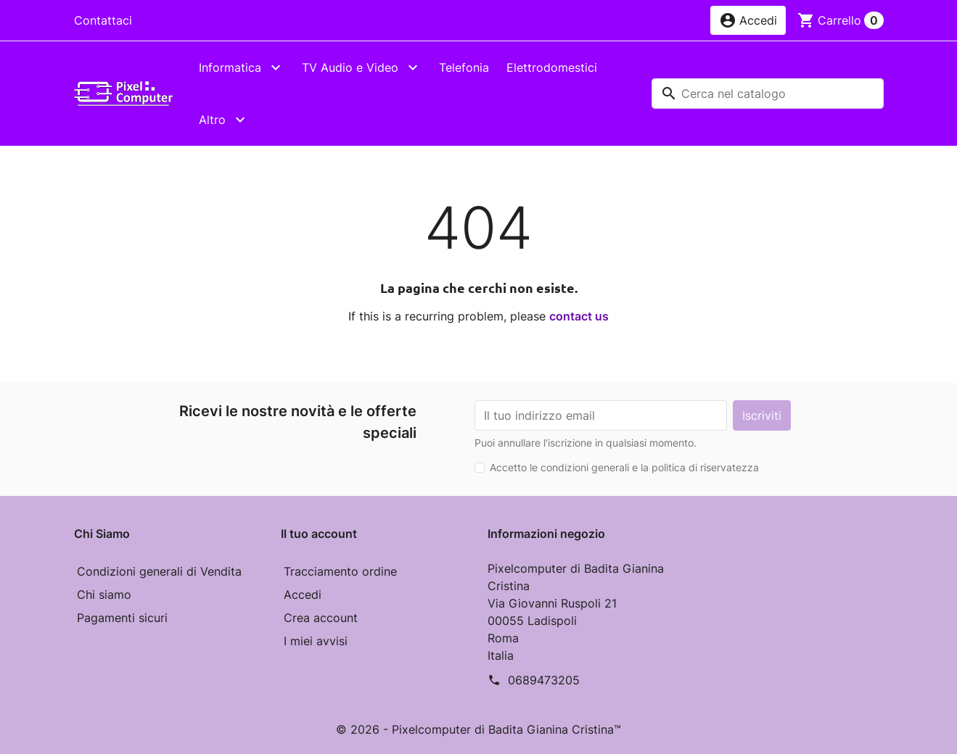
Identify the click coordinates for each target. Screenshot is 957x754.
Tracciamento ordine (340, 571)
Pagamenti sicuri (122, 617)
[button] (748, 20)
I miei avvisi (316, 641)
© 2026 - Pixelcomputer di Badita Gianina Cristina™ (478, 729)
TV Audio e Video (350, 67)
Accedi (302, 594)
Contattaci (103, 20)
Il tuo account (319, 533)
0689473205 (544, 680)
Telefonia (464, 67)
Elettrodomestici (551, 67)
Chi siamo (104, 594)
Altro (212, 119)
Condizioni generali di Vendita (159, 571)
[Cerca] (768, 93)
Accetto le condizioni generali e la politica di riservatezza (624, 467)
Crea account (321, 617)
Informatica (230, 67)
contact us (579, 316)
